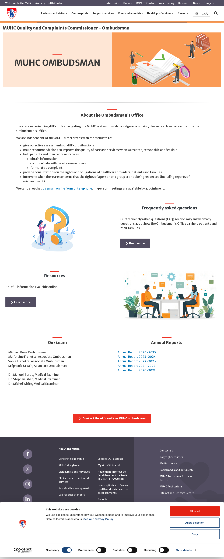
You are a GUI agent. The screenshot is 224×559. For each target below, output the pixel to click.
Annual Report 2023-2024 (137, 357)
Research (183, 3)
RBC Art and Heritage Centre (177, 493)
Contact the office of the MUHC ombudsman (112, 418)
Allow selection (194, 524)
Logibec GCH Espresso (111, 458)
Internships (112, 3)
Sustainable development (74, 488)
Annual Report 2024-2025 (137, 352)
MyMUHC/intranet (109, 465)
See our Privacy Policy (98, 520)
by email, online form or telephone (67, 188)
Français (209, 3)
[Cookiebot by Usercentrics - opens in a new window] (22, 552)
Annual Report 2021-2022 (136, 366)
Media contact (168, 463)
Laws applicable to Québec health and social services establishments (113, 489)
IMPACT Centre (145, 3)
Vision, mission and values (74, 471)
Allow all (195, 513)
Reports (102, 499)
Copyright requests (171, 457)
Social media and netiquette (177, 470)
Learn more (21, 302)
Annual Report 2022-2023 (137, 361)
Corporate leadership (71, 458)
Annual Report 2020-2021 (136, 370)
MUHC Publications (171, 486)
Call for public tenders (72, 494)
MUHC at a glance (69, 465)
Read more (135, 243)
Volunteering (166, 3)
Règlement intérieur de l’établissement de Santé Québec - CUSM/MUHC (112, 475)
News (196, 3)
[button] (54, 13)
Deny (195, 536)
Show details (184, 552)
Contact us (166, 450)
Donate (127, 3)
